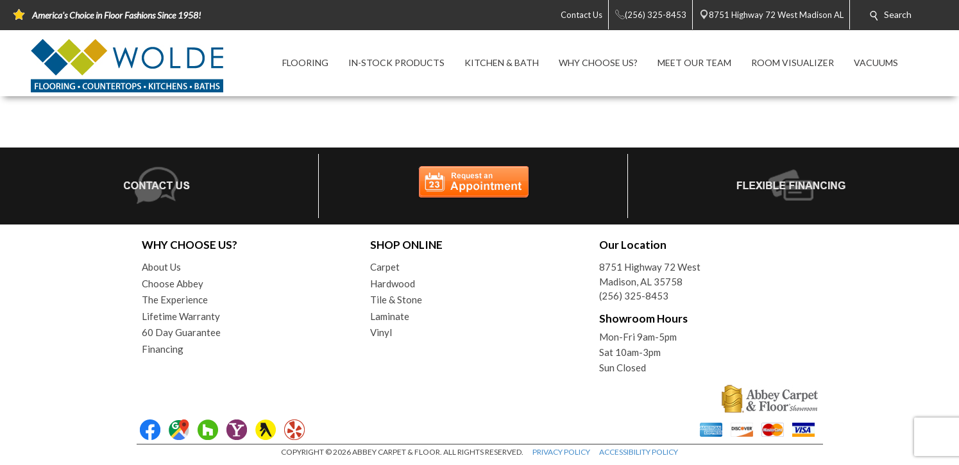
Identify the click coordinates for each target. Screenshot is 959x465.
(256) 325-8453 (633, 295)
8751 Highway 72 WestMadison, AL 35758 (649, 274)
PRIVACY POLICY (561, 452)
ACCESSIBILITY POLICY (638, 452)
